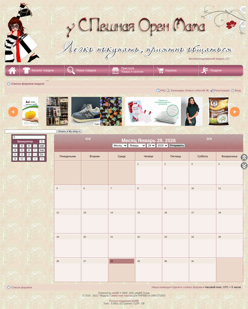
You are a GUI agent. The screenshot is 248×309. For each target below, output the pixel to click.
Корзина (171, 70)
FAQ (163, 90)
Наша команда (161, 287)
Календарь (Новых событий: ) (190, 90)
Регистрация (221, 90)
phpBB (115, 293)
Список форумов (21, 287)
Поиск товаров (86, 70)
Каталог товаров (43, 70)
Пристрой (132, 70)
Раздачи (216, 70)
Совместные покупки (121, 295)
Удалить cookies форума (187, 287)
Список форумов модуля (27, 83)
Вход (238, 90)
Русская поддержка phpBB (124, 301)
